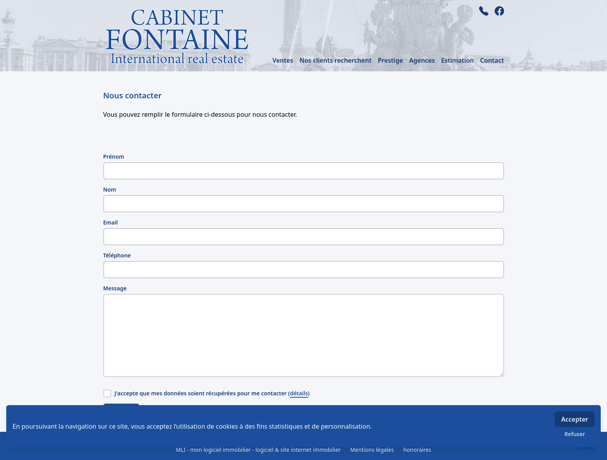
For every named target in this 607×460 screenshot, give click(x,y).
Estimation (457, 60)
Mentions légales (372, 449)
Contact (492, 60)
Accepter (574, 419)
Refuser (574, 434)
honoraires (417, 449)
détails (299, 393)
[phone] (483, 11)
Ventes (282, 60)
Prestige (390, 60)
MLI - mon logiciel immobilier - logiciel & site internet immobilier (258, 449)
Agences (422, 60)
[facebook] (499, 11)
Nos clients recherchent (335, 60)
